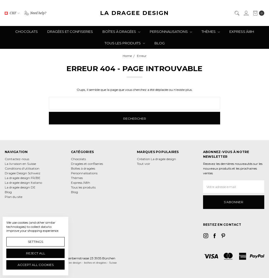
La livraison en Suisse (20, 164)
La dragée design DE (20, 187)
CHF (12, 13)
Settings (35, 242)
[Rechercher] (236, 13)
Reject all (35, 253)
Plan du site (13, 197)
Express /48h (241, 31)
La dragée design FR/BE (22, 178)
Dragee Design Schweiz (22, 173)
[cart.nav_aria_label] (257, 13)
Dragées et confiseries (70, 31)
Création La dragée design (156, 159)
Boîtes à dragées (121, 31)
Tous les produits (125, 43)
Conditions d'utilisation (22, 168)
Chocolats (26, 31)
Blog (159, 43)
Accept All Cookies (36, 265)
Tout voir (143, 164)
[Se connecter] (246, 13)
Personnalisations (171, 31)
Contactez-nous (17, 159)
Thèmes (210, 31)
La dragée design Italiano (23, 183)
